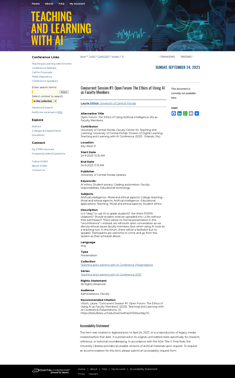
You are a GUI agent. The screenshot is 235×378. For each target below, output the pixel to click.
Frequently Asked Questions (48, 153)
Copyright (93, 374)
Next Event (186, 56)
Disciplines (38, 135)
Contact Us (38, 170)
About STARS (39, 165)
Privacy (81, 374)
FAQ (104, 369)
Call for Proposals (42, 72)
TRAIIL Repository (42, 76)
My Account (118, 369)
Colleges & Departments (46, 130)
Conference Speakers (45, 80)
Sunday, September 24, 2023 (178, 67)
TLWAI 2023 (103, 56)
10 (122, 56)
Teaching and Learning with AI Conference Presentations (117, 265)
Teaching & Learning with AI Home (52, 63)
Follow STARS (40, 161)
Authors (36, 126)
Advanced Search (42, 107)
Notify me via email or (47, 112)
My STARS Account (43, 149)
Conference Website (44, 68)
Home (83, 56)
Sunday (115, 56)
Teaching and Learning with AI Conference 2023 (111, 274)
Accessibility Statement (144, 369)
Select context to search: (47, 96)
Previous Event (168, 56)
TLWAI (92, 56)
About (93, 369)
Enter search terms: (44, 87)
